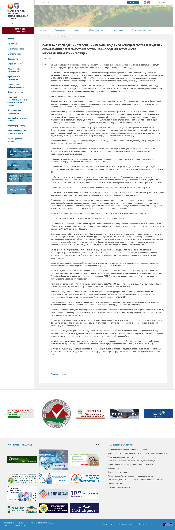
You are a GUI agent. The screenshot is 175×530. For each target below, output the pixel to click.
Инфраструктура (15, 92)
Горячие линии (145, 524)
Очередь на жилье (17, 190)
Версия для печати (44, 64)
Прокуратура (14, 59)
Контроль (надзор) (15, 54)
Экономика (13, 44)
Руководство (60, 30)
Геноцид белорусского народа (17, 119)
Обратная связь (125, 524)
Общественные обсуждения (14, 70)
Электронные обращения (142, 30)
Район (76, 30)
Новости (42, 30)
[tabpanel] (53, 482)
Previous (6, 413)
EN (12, 24)
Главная (44, 37)
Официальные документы (13, 78)
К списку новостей (58, 374)
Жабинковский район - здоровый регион (17, 132)
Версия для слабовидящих (22, 30)
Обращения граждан (97, 30)
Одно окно (118, 30)
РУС (8, 24)
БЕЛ (15, 24)
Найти (133, 3)
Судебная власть (14, 64)
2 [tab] (98, 444)
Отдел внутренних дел (17, 126)
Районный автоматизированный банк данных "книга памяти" (17, 101)
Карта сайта (161, 2)
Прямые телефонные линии (18, 152)
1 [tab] (96, 444)
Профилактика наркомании (14, 111)
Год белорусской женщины (14, 140)
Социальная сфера (16, 49)
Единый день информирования (15, 85)
